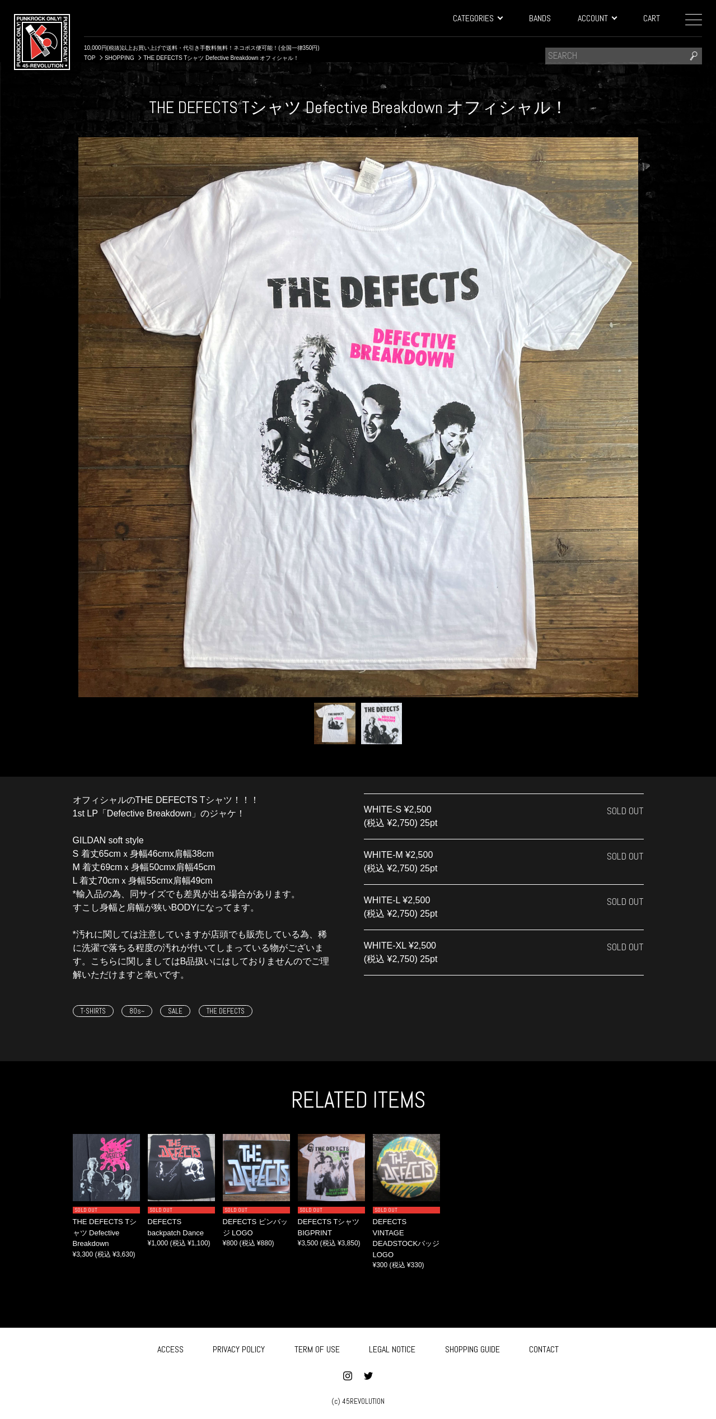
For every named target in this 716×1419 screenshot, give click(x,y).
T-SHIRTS (93, 1011)
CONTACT (544, 1348)
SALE (175, 1011)
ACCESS (170, 1348)
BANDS (540, 18)
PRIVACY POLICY (239, 1348)
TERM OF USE (317, 1348)
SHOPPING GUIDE (472, 1348)
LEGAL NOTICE (392, 1348)
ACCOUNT (597, 18)
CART (651, 18)
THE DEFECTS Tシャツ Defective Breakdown (105, 1232)
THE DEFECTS (226, 1011)
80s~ (136, 1011)
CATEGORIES (477, 18)
